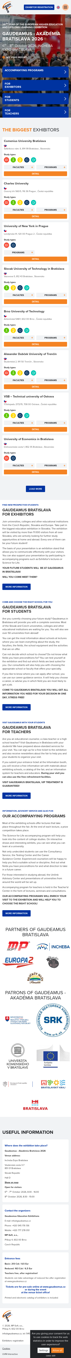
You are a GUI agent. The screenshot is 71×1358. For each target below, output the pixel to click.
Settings (43, 1350)
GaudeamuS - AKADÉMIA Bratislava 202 (31, 36)
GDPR (53, 1355)
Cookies (48, 1355)
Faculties (18, 167)
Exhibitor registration (39, 7)
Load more (35, 488)
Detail (35, 173)
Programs (50, 167)
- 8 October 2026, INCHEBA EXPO (27, 47)
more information (16, 586)
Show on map (11, 1182)
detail (35, 72)
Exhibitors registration (13, 1340)
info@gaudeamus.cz (12, 1333)
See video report (16, 57)
